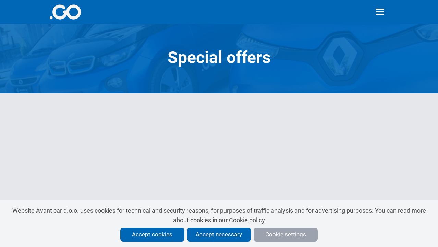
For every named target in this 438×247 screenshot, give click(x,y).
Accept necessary (219, 234)
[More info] (65, 12)
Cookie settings (285, 234)
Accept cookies (152, 234)
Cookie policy (247, 220)
